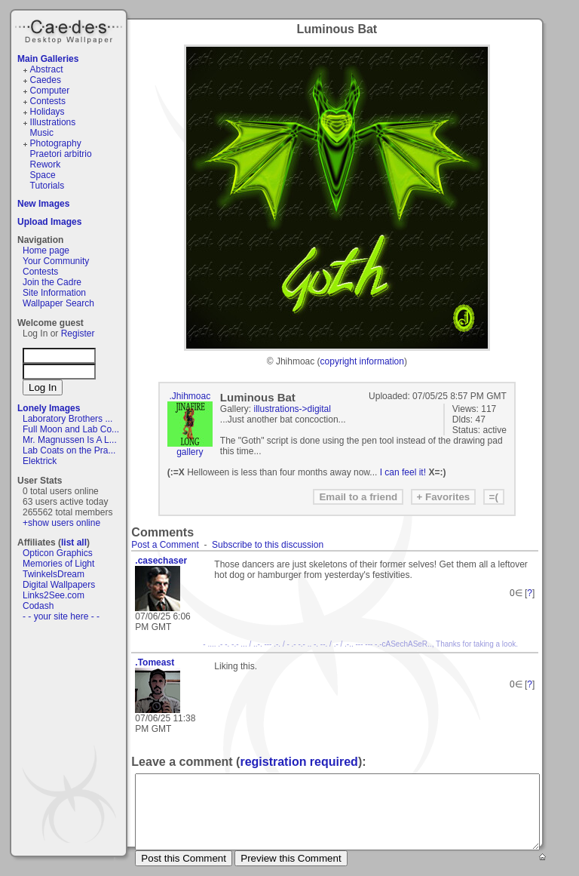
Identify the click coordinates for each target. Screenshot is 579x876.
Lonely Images (48, 408)
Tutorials (47, 185)
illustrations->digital (292, 409)
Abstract (46, 69)
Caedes (70, 29)
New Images (43, 203)
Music (42, 133)
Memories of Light (58, 563)
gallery (189, 452)
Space (43, 175)
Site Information (54, 292)
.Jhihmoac (189, 396)
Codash (38, 606)
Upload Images (49, 222)
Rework (45, 164)
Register (78, 333)
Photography (55, 143)
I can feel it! (403, 472)
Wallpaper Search (58, 303)
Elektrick (40, 461)
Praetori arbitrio (61, 154)
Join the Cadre (52, 282)
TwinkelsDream (53, 574)
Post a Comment (164, 544)
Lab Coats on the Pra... (69, 450)
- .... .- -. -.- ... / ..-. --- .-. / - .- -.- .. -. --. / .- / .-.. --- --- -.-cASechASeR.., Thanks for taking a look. (360, 644)
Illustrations (53, 122)
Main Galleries (47, 59)
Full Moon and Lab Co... (71, 429)
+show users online (61, 523)
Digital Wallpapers (59, 584)
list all (74, 542)
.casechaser (161, 560)
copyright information (362, 361)
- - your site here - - (61, 616)
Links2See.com (53, 595)
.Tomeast (154, 662)
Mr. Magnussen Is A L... (70, 440)
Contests (48, 101)
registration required (298, 761)
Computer (50, 90)
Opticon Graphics (58, 553)
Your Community (56, 261)
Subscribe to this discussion (267, 544)
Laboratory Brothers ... (67, 418)
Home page (46, 250)
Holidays (47, 111)
